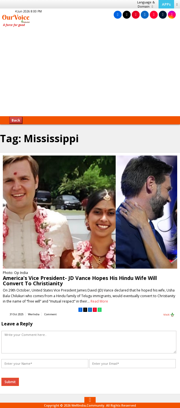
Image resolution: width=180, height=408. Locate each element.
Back (16, 120)
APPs (166, 4)
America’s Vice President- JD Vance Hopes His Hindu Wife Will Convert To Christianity (80, 281)
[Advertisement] (90, 73)
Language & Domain (146, 4)
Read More (99, 301)
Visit (169, 314)
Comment (50, 314)
